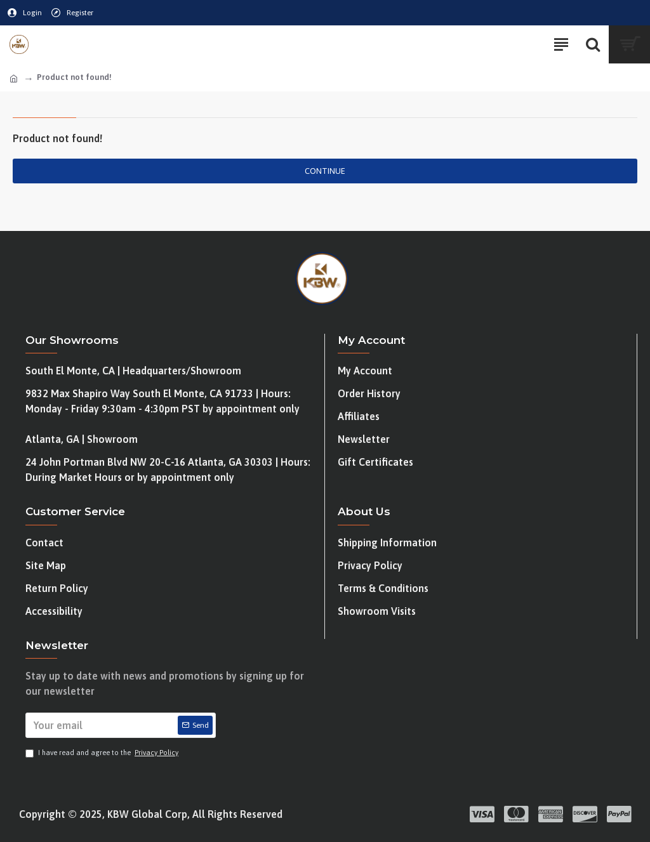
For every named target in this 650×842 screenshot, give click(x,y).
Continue (325, 171)
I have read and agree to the (102, 752)
